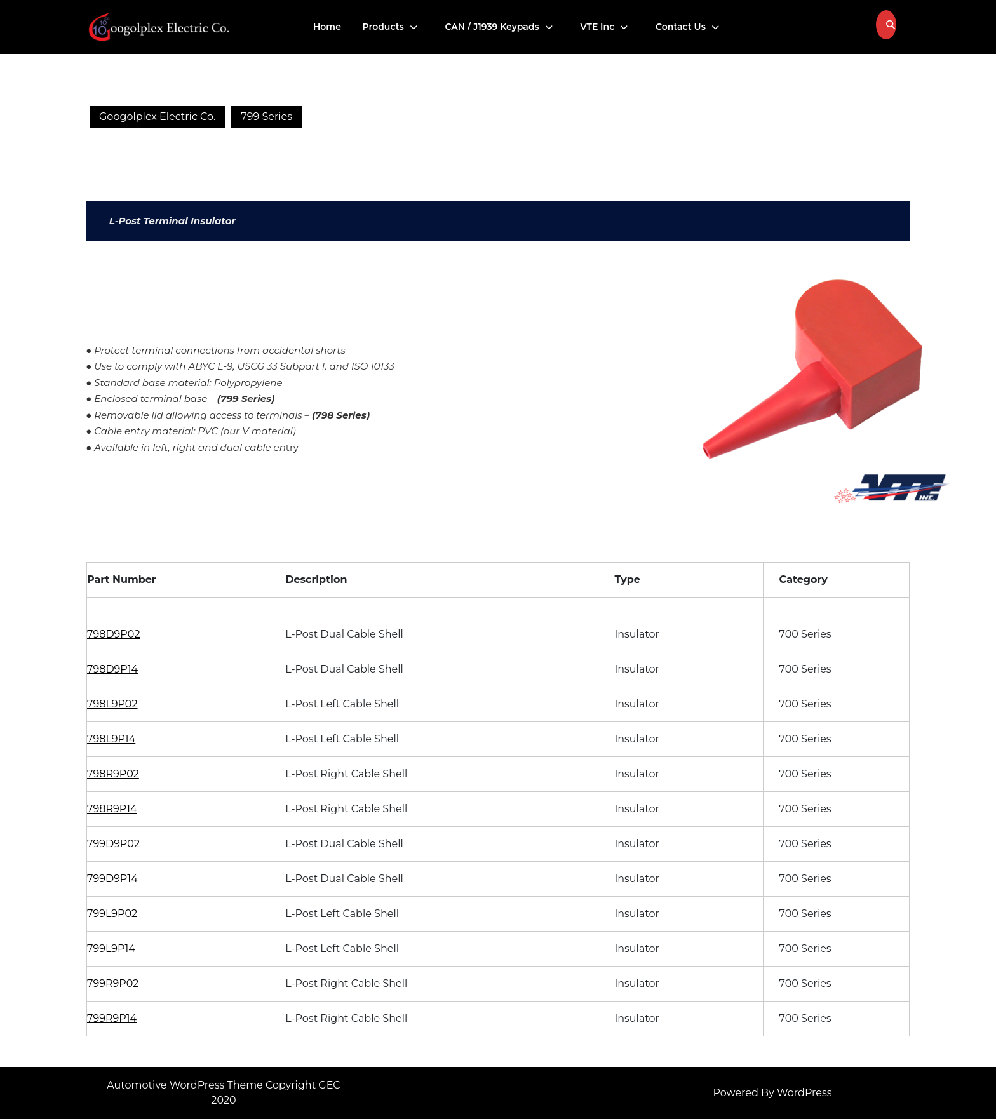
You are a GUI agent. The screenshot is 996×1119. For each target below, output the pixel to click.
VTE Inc (597, 26)
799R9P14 (112, 1018)
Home (327, 26)
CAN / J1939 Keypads (492, 26)
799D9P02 (113, 844)
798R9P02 (113, 774)
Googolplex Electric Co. (157, 117)
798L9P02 (112, 704)
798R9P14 (112, 809)
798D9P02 (113, 634)
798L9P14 (111, 739)
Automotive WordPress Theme (185, 1085)
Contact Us (681, 26)
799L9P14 (111, 948)
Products (383, 26)
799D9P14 (112, 879)
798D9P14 (112, 669)
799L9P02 (112, 914)
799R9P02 (112, 983)
